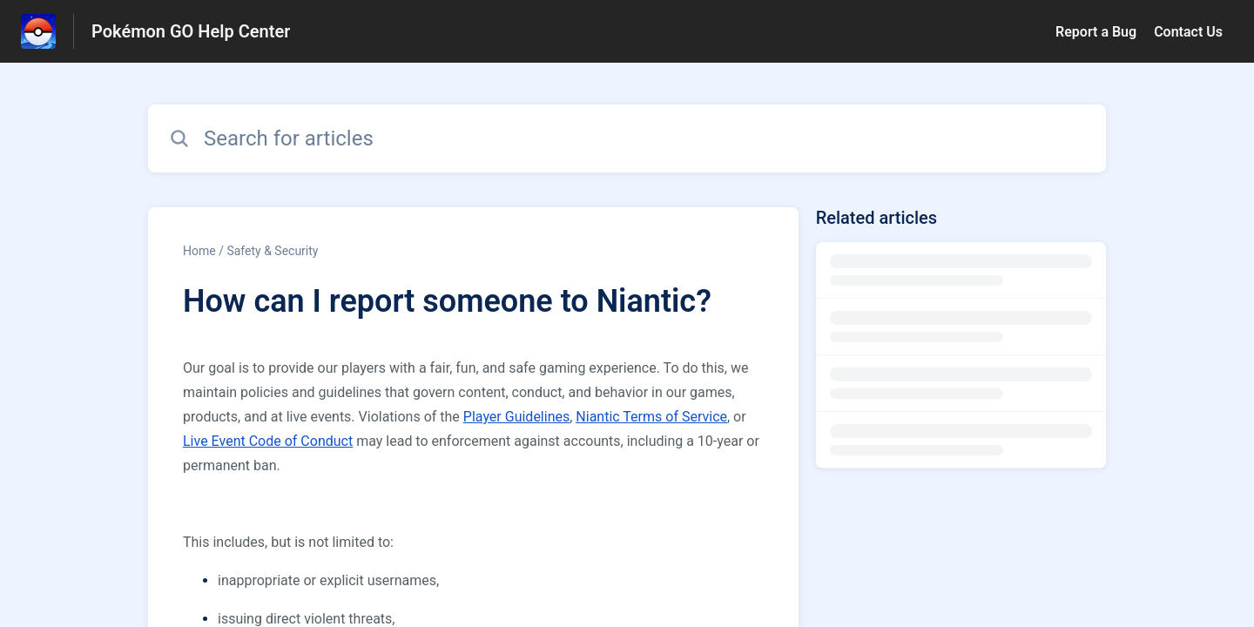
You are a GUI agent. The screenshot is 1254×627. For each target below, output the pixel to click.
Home (199, 251)
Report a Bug (1095, 32)
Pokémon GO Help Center (190, 31)
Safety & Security (272, 251)
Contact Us (1188, 32)
